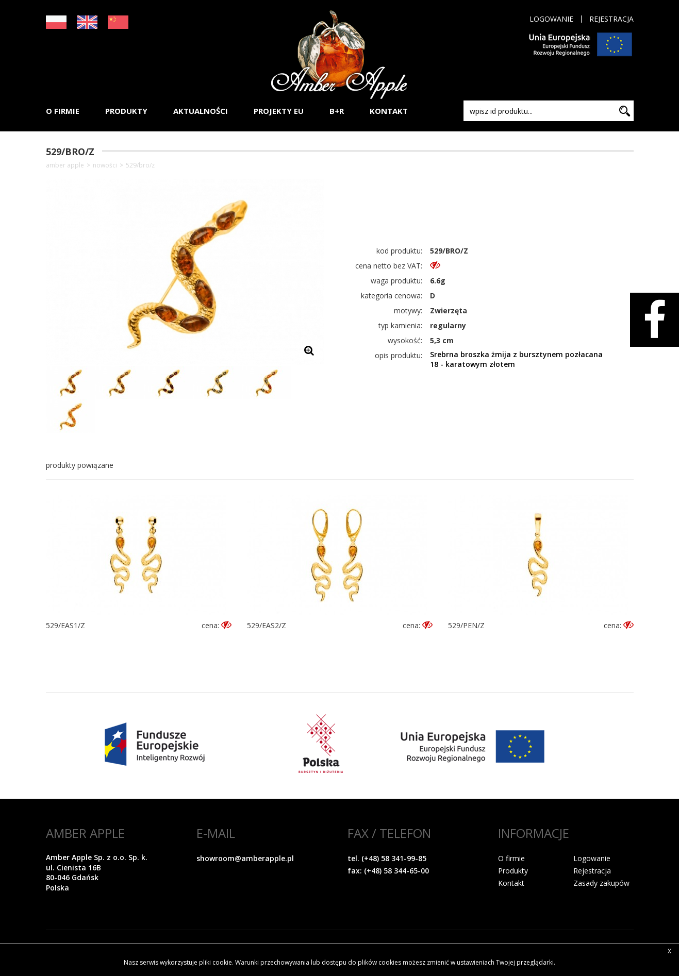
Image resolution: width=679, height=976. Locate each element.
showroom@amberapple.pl (245, 858)
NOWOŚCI (105, 165)
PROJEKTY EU (279, 111)
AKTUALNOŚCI (200, 111)
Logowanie (551, 19)
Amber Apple (65, 165)
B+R (336, 111)
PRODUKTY (126, 111)
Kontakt (511, 883)
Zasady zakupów (601, 883)
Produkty (513, 871)
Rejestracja (611, 19)
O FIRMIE (62, 111)
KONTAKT (389, 111)
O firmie (511, 858)
